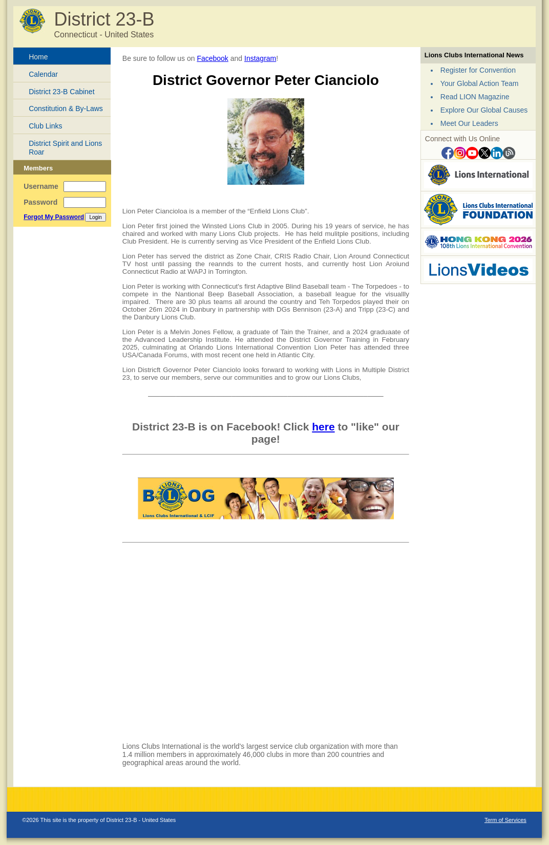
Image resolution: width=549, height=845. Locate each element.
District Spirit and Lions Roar (65, 147)
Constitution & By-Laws (66, 108)
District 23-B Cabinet (61, 92)
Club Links (45, 126)
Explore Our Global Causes (483, 110)
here (323, 426)
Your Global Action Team (479, 83)
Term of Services (505, 820)
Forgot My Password (54, 217)
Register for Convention (478, 70)
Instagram (260, 58)
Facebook (212, 58)
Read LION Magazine (475, 97)
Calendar (43, 74)
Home (38, 57)
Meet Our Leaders (469, 123)
